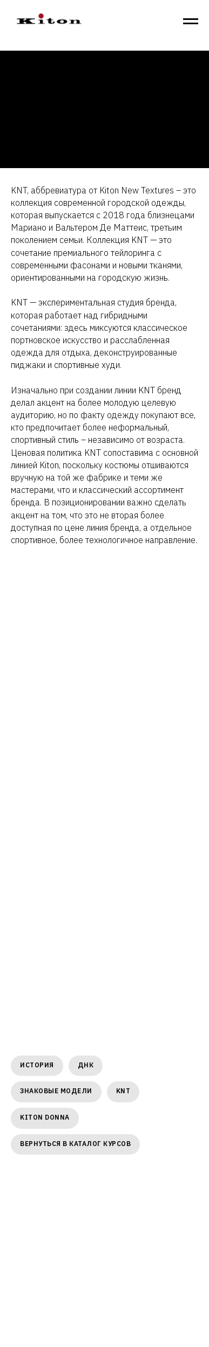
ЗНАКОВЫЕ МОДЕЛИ (56, 1091)
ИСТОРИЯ (37, 1065)
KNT (123, 1091)
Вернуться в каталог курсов (75, 1144)
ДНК (86, 1065)
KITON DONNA (45, 1117)
